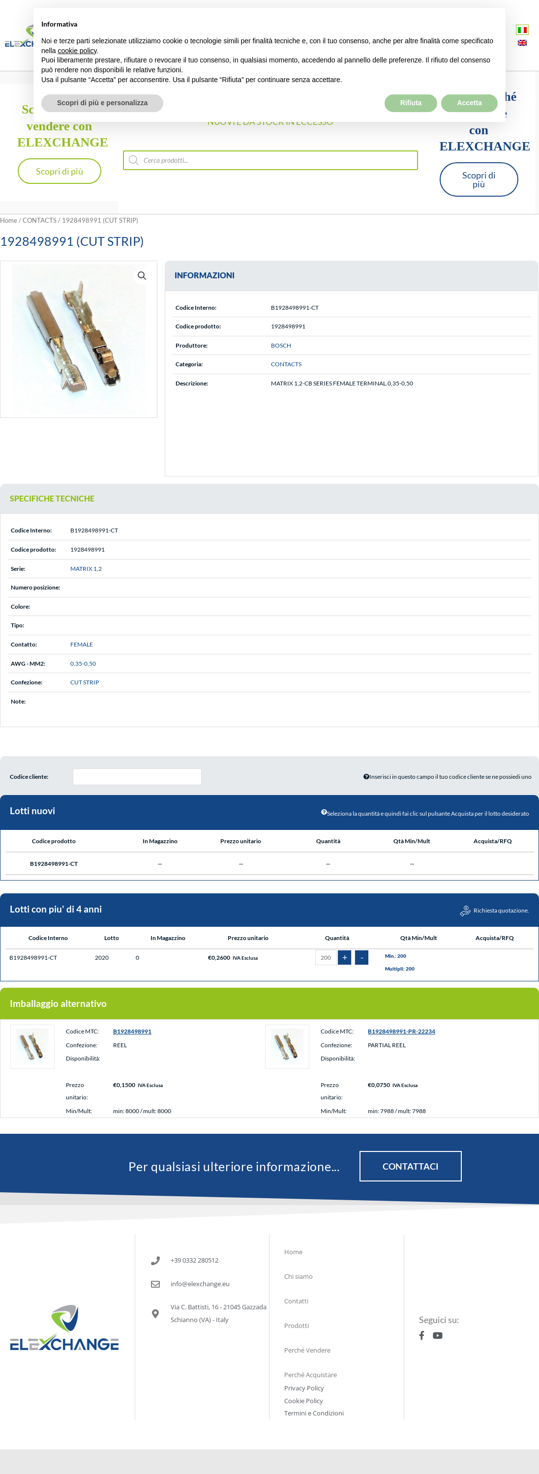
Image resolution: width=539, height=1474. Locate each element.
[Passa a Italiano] (522, 30)
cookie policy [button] (77, 30)
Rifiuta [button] (411, 83)
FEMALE (81, 644)
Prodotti (296, 1325)
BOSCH (281, 345)
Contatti (296, 1301)
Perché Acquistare (310, 1374)
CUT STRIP (84, 682)
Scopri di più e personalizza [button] (102, 83)
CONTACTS (40, 220)
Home (8, 220)
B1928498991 (132, 1031)
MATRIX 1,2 (86, 568)
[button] (142, 276)
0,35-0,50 (83, 663)
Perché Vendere (307, 1350)
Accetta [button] (469, 83)
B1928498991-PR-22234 (401, 1031)
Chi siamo (298, 1276)
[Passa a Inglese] (522, 42)
